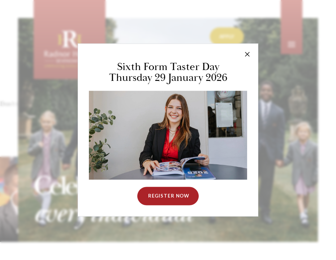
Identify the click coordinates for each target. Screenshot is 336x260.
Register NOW (168, 196)
